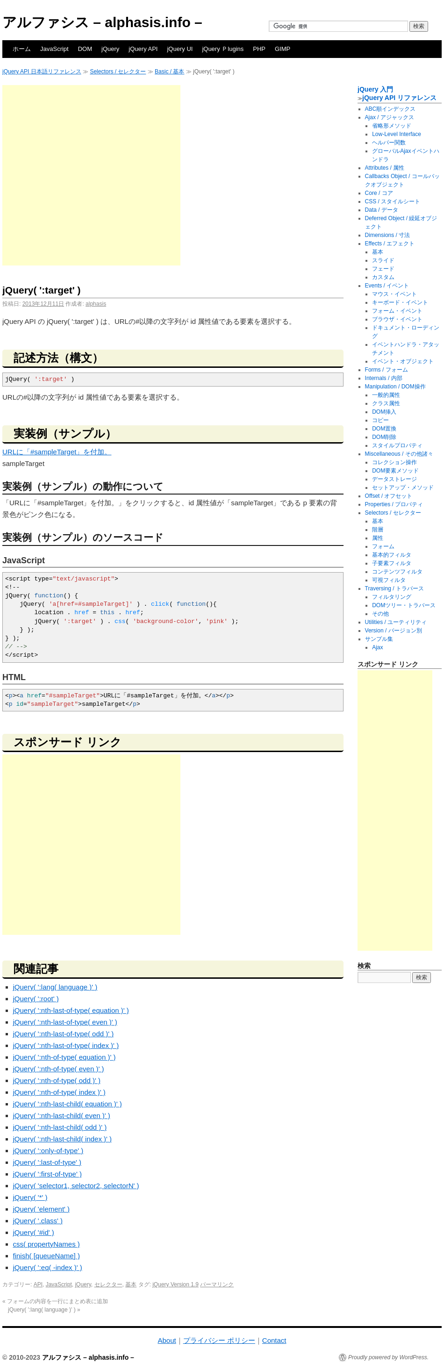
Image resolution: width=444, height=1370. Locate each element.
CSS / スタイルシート (393, 201)
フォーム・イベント (397, 311)
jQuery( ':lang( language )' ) (55, 987)
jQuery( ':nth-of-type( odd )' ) (56, 1080)
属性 (377, 538)
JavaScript (54, 48)
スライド (383, 260)
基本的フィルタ (391, 555)
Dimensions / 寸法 (387, 235)
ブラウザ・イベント (397, 319)
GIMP (282, 48)
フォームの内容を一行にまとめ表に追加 (55, 1301)
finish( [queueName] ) (46, 1256)
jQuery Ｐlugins (222, 48)
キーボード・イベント (400, 302)
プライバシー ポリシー (219, 1340)
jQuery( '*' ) (30, 1197)
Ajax (377, 647)
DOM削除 (384, 437)
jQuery (110, 48)
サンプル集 (379, 639)
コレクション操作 (394, 462)
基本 (130, 1284)
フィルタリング (391, 597)
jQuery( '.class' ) (38, 1221)
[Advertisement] (90, 175)
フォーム (383, 546)
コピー (380, 420)
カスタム (383, 277)
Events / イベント (387, 285)
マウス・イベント (394, 294)
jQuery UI (180, 48)
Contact (274, 1340)
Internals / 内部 (383, 378)
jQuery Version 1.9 (175, 1284)
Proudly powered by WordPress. (388, 1357)
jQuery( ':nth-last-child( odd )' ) (60, 1127)
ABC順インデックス (390, 109)
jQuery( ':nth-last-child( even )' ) (61, 1115)
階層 (377, 529)
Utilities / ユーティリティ (396, 622)
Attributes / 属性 (385, 168)
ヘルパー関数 (389, 142)
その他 (380, 613)
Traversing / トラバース (394, 588)
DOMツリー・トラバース (404, 605)
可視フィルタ (389, 580)
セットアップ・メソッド (403, 487)
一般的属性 (386, 395)
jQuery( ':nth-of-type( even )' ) (58, 1069)
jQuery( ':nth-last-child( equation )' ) (67, 1104)
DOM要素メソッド (395, 470)
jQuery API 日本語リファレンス (41, 71)
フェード (383, 268)
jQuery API (143, 48)
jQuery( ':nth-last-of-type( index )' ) (66, 1045)
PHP (259, 48)
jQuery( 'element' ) (41, 1209)
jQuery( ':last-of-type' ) (47, 1162)
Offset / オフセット (389, 496)
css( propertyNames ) (46, 1244)
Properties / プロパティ (394, 504)
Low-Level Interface (396, 134)
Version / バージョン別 (393, 630)
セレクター (108, 1284)
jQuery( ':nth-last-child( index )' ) (62, 1139)
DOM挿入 (384, 412)
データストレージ (394, 479)
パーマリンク (217, 1284)
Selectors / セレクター (118, 71)
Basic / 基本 (169, 71)
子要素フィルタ (391, 563)
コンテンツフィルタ (397, 571)
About (167, 1340)
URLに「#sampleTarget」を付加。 (56, 452)
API (38, 1284)
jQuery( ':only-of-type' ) (48, 1151)
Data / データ (381, 210)
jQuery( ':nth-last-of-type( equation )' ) (71, 1010)
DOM (85, 48)
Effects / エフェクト (390, 243)
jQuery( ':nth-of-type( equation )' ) (64, 1057)
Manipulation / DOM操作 (395, 386)
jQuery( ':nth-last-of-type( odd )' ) (63, 1034)
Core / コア (379, 193)
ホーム (22, 48)
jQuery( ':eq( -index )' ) (47, 1267)
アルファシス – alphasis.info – (102, 22)
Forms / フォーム (386, 369)
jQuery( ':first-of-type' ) (47, 1174)
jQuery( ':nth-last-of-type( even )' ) (65, 1022)
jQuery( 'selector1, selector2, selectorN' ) (76, 1186)
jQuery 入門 (375, 89)
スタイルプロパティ (397, 445)
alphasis (96, 304)
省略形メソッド (391, 125)
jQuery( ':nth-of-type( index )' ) (59, 1092)
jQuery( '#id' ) (33, 1232)
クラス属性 (386, 403)
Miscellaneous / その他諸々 (399, 454)
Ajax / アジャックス (389, 117)
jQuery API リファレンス (399, 97)
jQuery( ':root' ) (36, 999)
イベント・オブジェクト (403, 361)
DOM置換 (384, 428)
